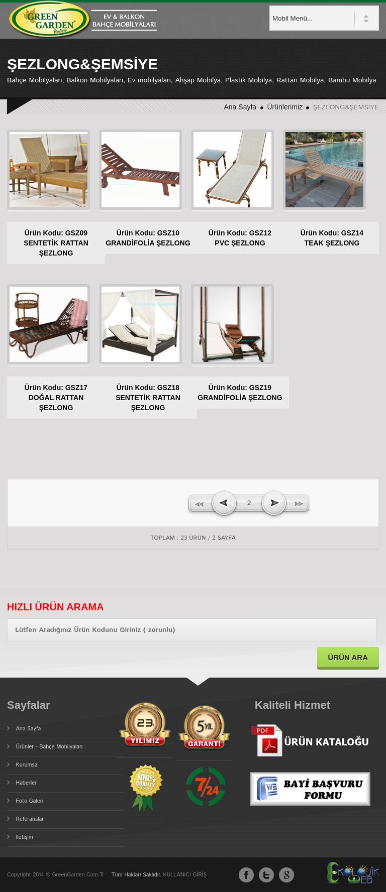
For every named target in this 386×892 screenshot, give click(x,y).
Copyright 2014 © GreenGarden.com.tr (56, 875)
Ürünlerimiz (286, 107)
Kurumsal (27, 765)
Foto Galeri (30, 801)
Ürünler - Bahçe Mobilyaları (49, 747)
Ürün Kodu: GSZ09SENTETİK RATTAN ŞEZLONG (48, 243)
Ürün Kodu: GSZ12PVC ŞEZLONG (232, 238)
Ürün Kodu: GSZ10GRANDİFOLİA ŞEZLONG (140, 243)
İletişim (24, 837)
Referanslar (30, 819)
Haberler (26, 783)
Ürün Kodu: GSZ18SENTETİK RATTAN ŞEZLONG (140, 398)
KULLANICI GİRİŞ (185, 875)
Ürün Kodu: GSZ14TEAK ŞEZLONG (324, 238)
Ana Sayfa (240, 107)
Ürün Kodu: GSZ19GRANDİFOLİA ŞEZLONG (232, 398)
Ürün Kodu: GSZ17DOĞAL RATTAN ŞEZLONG (48, 398)
